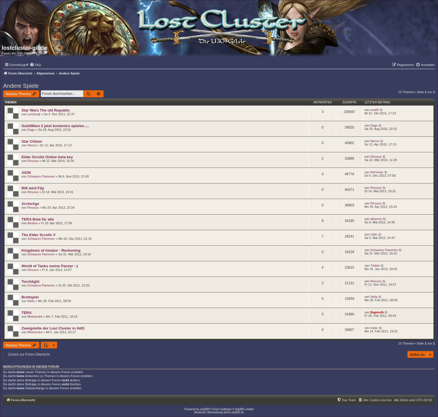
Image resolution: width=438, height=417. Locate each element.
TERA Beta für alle (38, 219)
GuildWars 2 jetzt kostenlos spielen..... (55, 126)
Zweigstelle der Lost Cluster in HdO (53, 328)
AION (26, 172)
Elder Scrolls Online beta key (47, 157)
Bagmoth (377, 312)
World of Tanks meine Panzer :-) (50, 266)
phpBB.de (237, 412)
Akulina (32, 223)
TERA (27, 313)
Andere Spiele (21, 86)
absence (376, 219)
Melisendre (35, 316)
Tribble (375, 265)
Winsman (376, 172)
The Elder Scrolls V (38, 235)
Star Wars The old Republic (46, 110)
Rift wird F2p (33, 188)
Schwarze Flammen (41, 176)
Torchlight (30, 281)
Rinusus (33, 160)
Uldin (373, 234)
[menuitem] (35, 64)
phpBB (204, 409)
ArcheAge (30, 204)
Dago (31, 129)
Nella (31, 301)
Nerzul (31, 145)
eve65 (374, 110)
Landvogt (33, 114)
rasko (374, 328)
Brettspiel (30, 297)
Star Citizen (32, 141)
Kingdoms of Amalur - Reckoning (51, 250)
